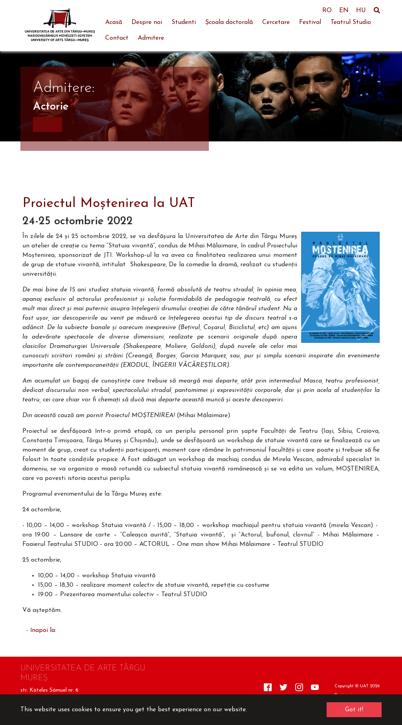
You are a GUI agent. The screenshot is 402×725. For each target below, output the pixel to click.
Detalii (47, 124)
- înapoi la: (41, 630)
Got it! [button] (354, 710)
